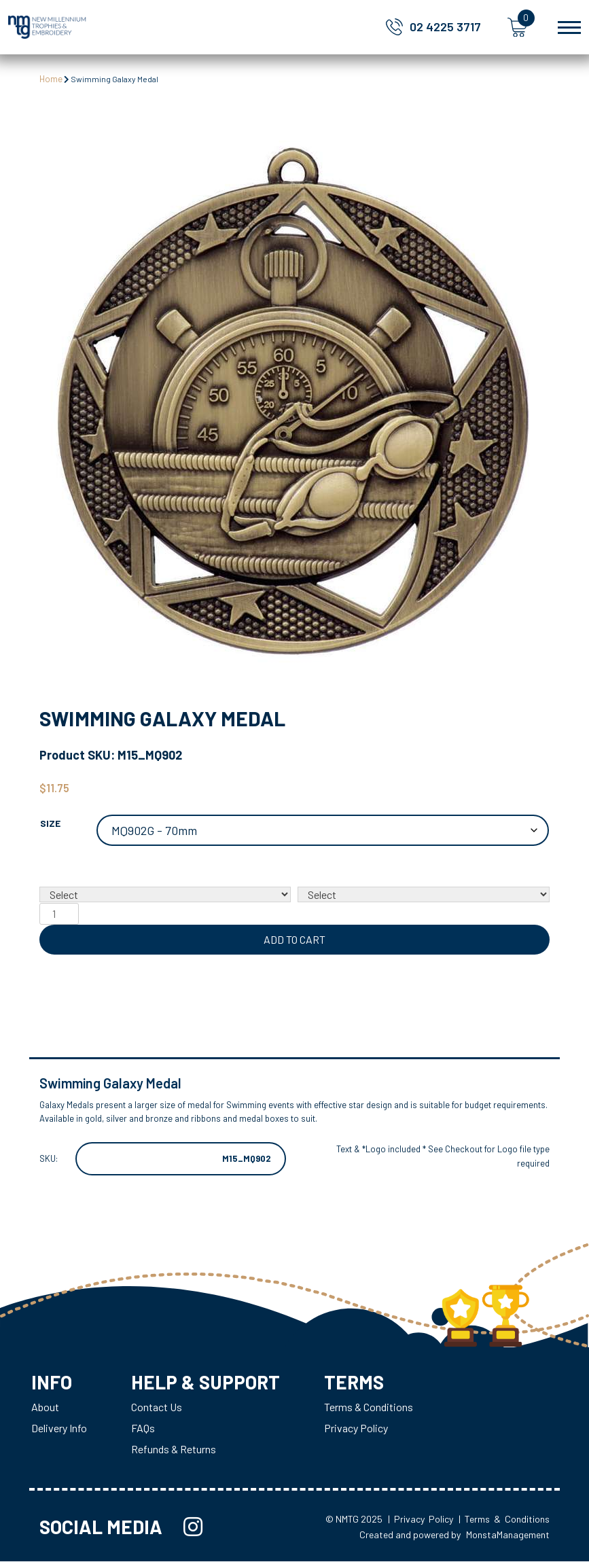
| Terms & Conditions (504, 1519)
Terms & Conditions (369, 1407)
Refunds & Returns (173, 1449)
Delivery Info (59, 1428)
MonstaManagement (508, 1535)
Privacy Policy (357, 1428)
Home (51, 78)
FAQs (143, 1428)
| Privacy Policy (420, 1519)
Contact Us (156, 1407)
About (45, 1407)
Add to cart (294, 939)
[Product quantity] (59, 914)
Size (50, 823)
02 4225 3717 (445, 26)
